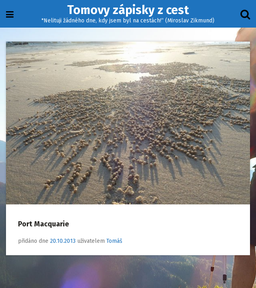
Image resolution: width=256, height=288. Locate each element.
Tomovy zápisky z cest (128, 10)
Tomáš (114, 241)
